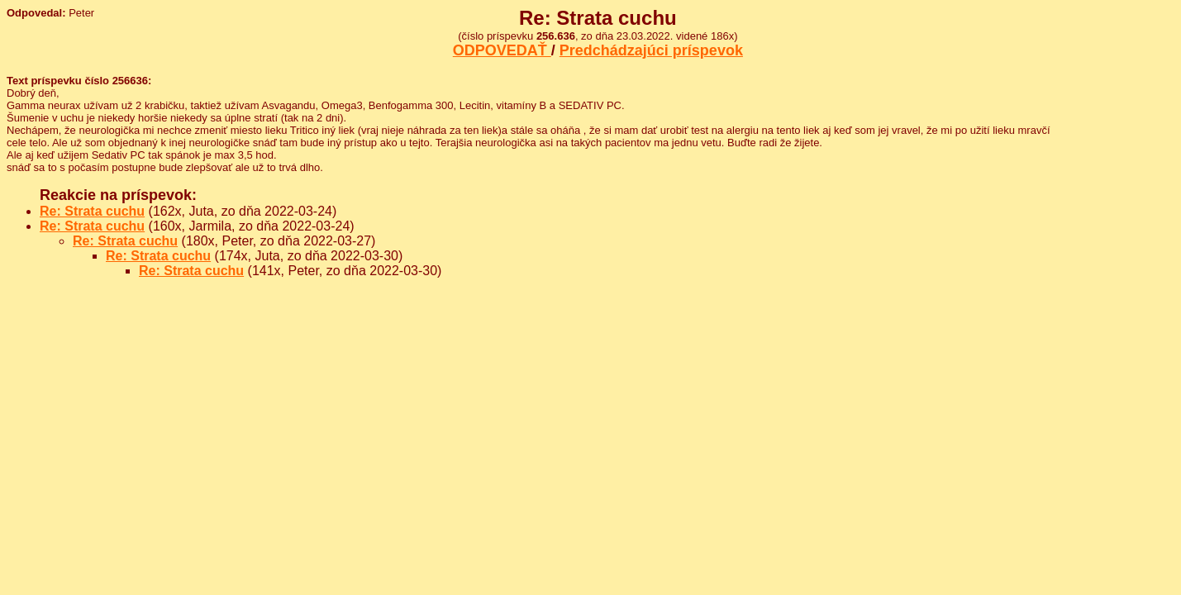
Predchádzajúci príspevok (651, 50)
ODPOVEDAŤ (502, 50)
